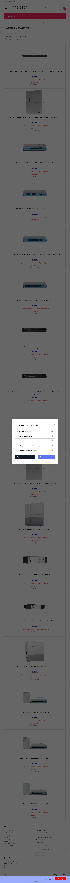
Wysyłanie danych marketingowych (30, 446)
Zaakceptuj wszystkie (46, 457)
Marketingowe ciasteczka (27, 436)
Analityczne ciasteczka (26, 441)
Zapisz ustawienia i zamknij (25, 457)
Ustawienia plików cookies (27, 425)
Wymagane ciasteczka (26, 431)
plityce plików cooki (25, 881)
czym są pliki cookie (40, 881)
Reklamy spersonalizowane (27, 450)
